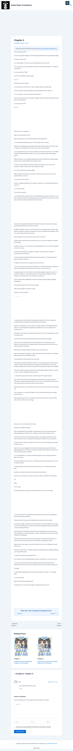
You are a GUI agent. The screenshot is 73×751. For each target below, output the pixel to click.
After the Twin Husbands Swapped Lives (46, 48)
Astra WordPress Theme (51, 743)
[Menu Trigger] (67, 3)
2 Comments (17, 661)
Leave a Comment (41, 661)
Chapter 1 (17, 659)
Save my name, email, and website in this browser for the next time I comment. (33, 727)
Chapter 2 (40, 659)
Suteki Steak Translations (21, 5)
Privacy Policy (36, 748)
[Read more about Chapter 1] (21, 646)
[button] (71, 5)
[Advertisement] (36, 25)
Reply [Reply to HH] (21, 688)
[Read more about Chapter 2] (44, 646)
